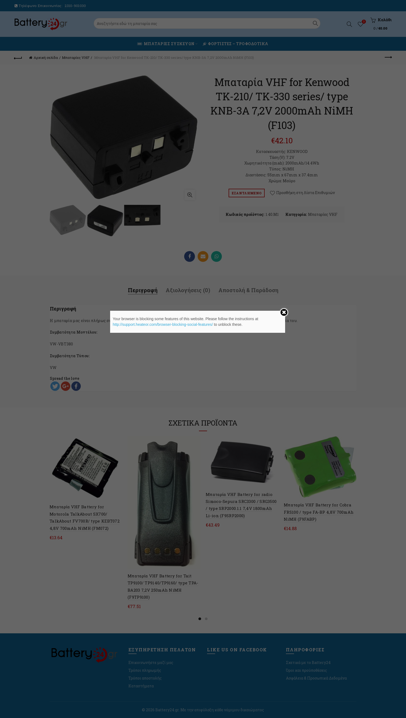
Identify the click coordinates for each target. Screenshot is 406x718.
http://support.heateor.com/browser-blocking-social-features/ (163, 324)
